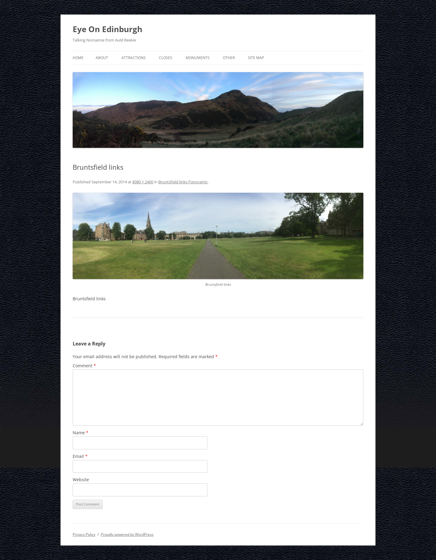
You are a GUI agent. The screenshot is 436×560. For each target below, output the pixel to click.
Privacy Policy (84, 534)
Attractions (133, 57)
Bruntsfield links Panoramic (183, 182)
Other (229, 57)
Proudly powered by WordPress (127, 534)
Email (80, 456)
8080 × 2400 (142, 182)
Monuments (198, 57)
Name (80, 432)
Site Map (256, 57)
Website (81, 479)
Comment (84, 365)
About (102, 57)
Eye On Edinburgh (107, 29)
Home (78, 57)
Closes (165, 57)
